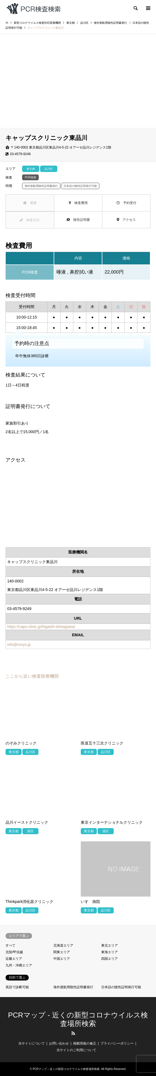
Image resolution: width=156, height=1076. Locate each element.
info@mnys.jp (19, 644)
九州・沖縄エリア (19, 965)
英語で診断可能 (17, 987)
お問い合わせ (59, 1043)
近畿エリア (14, 959)
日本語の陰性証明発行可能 (121, 987)
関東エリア (61, 952)
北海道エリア (63, 945)
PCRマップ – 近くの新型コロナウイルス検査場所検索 (66, 1068)
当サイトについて (31, 1043)
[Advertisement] (78, 86)
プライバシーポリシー (117, 1043)
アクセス (126, 220)
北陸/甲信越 (14, 952)
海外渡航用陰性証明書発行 (73, 987)
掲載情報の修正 (84, 1043)
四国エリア (109, 959)
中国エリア (61, 959)
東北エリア (109, 945)
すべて (10, 945)
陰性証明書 (78, 220)
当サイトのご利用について (76, 1050)
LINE (83, 1033)
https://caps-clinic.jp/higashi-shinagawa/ (41, 626)
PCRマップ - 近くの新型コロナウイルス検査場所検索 (78, 1019)
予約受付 (126, 203)
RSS (73, 1033)
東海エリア (109, 952)
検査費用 (78, 203)
